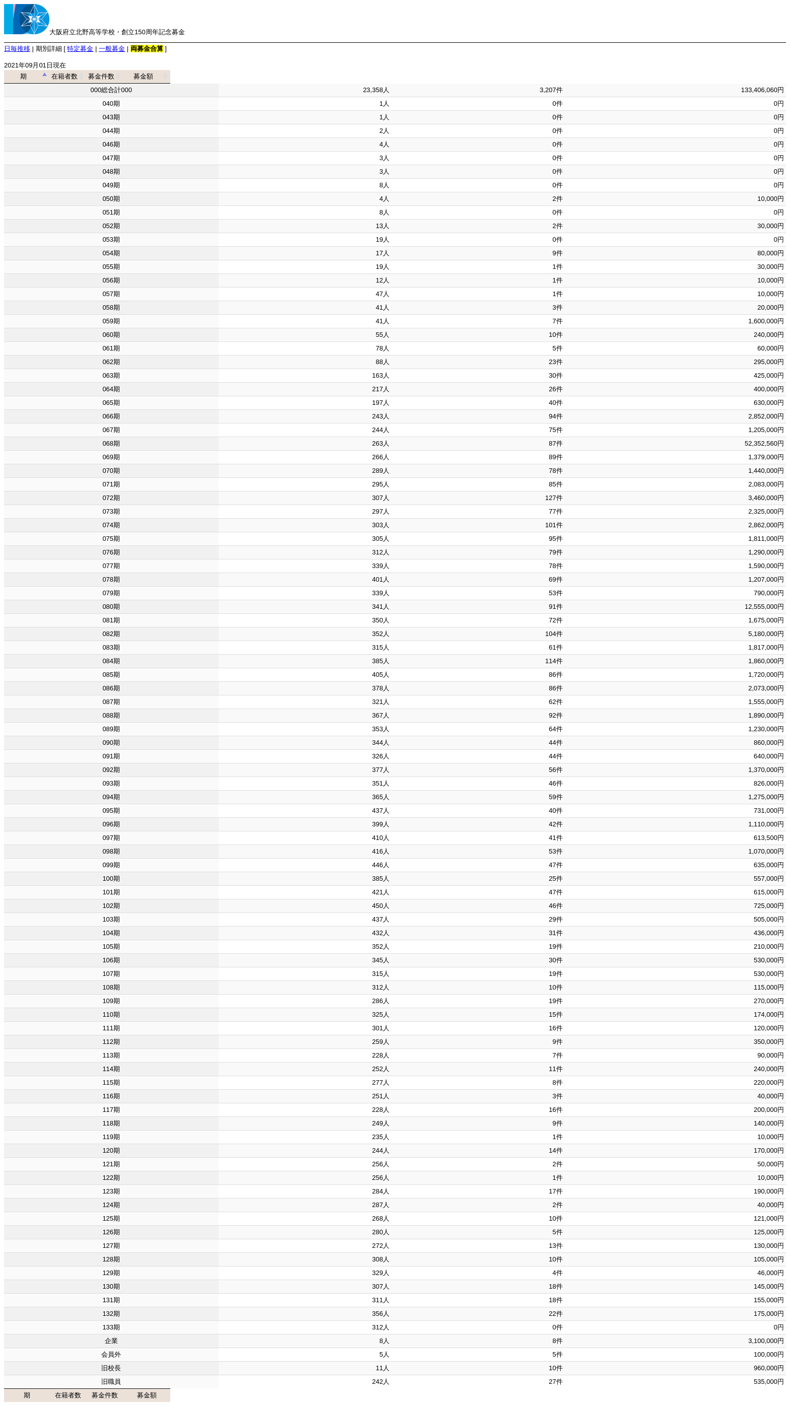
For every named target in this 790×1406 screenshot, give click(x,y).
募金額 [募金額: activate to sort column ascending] (672, 76)
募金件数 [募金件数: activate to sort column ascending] (475, 76)
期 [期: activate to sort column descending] (108, 76)
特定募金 (80, 48)
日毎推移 (17, 48)
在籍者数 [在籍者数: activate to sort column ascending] (302, 76)
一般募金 (112, 48)
